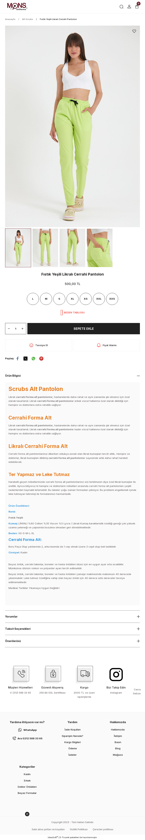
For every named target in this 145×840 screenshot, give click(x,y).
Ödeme (72, 748)
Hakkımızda (118, 729)
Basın (118, 742)
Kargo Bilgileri (72, 742)
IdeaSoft (53, 837)
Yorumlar (11, 616)
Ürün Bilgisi (13, 375)
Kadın (27, 774)
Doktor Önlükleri (27, 786)
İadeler (72, 754)
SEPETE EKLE (84, 329)
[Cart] (137, 7)
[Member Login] (129, 7)
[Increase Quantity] (22, 328)
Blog (117, 748)
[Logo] (17, 6)
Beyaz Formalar (27, 792)
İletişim (118, 735)
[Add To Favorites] (134, 31)
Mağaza (118, 754)
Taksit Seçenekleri (18, 628)
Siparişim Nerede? (72, 735)
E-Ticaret (64, 837)
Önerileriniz (13, 641)
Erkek (27, 780)
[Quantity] (16, 328)
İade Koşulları (73, 729)
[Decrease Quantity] (9, 328)
